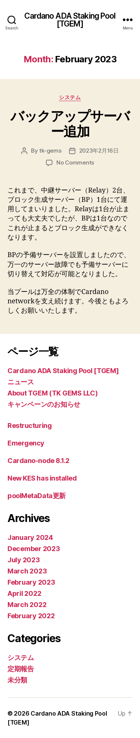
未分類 (17, 680)
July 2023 (23, 560)
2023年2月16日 (99, 150)
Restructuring (29, 425)
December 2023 (33, 549)
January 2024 (30, 537)
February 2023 (31, 582)
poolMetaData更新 (36, 496)
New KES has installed (42, 478)
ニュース (20, 382)
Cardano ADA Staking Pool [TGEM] (69, 20)
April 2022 (24, 593)
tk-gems (50, 150)
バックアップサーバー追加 (70, 124)
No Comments (75, 162)
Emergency (25, 443)
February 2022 (31, 616)
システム (70, 97)
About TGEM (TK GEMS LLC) (52, 393)
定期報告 (20, 669)
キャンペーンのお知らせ (43, 404)
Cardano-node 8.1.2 (38, 461)
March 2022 (26, 605)
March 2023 (27, 571)
